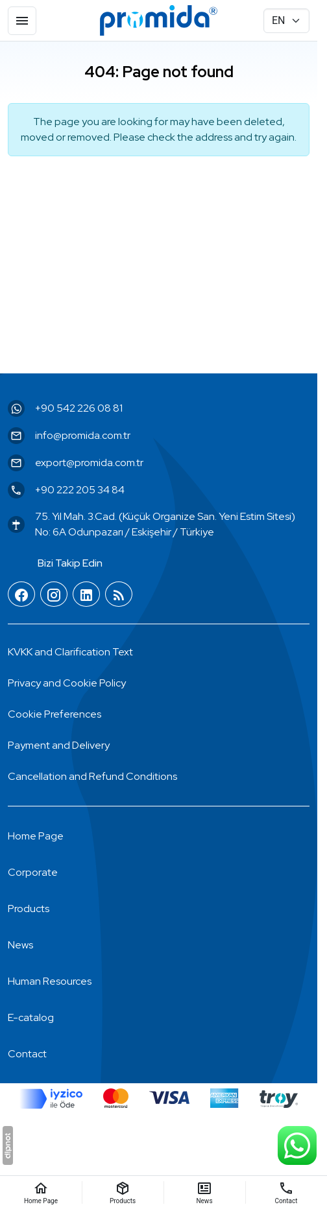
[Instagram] (53, 595)
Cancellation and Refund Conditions (92, 776)
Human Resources (49, 981)
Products (28, 908)
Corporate (33, 872)
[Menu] (22, 20)
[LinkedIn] (86, 595)
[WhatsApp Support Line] (297, 1145)
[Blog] (118, 595)
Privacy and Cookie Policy (67, 683)
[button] (54, 714)
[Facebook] (21, 595)
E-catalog (31, 1017)
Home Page (36, 836)
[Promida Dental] (159, 20)
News (20, 945)
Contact (27, 1054)
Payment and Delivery (59, 745)
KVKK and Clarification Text (70, 652)
